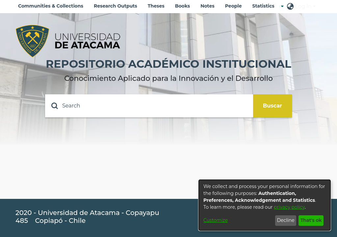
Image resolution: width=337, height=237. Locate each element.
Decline (285, 220)
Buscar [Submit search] (272, 106)
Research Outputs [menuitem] (115, 6)
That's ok (311, 220)
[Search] (149, 105)
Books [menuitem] (182, 6)
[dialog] (264, 205)
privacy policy (289, 207)
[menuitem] (265, 6)
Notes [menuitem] (207, 6)
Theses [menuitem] (156, 6)
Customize (215, 220)
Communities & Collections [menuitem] (50, 6)
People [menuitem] (233, 6)
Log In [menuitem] (303, 6)
